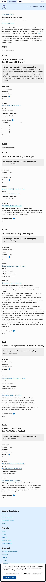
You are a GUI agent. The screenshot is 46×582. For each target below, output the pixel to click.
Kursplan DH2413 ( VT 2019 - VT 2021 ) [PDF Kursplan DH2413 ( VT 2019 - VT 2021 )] (14, 463)
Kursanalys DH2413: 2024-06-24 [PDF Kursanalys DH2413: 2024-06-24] (12, 205)
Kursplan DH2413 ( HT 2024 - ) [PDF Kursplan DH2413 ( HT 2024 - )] (12, 105)
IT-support (4, 557)
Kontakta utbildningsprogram (9, 551)
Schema (4, 531)
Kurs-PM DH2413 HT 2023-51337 (11, 194)
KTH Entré (4, 560)
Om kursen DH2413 (8, 14)
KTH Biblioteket (6, 563)
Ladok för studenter (7, 543)
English (36, 6)
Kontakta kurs (5, 554)
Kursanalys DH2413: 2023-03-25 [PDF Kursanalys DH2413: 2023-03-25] (12, 283)
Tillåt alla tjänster (9, 577)
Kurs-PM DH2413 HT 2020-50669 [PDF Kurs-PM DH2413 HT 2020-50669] (12, 468)
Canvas (4, 534)
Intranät (20, 1)
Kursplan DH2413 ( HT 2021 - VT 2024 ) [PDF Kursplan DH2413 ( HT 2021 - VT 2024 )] (14, 189)
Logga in (42, 1)
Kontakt (4, 523)
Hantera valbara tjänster (12, 573)
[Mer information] (9, 96)
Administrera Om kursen (8, 23)
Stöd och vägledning (7, 517)
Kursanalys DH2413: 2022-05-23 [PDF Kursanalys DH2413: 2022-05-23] (12, 395)
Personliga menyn (6, 540)
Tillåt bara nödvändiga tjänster (32, 573)
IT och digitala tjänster (8, 520)
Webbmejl (4, 537)
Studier (4, 514)
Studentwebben (11, 1)
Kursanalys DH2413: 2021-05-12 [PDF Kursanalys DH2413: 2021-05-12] (12, 480)
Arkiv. (39, 33)
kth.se (4, 1)
